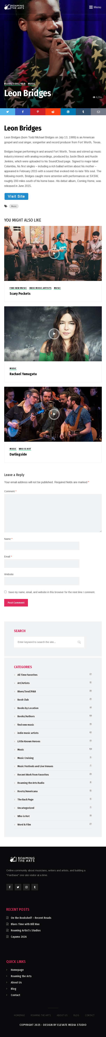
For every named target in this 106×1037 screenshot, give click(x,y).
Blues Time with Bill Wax (25, 924)
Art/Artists (23, 683)
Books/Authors (26, 716)
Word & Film (24, 824)
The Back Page (25, 799)
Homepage (17, 969)
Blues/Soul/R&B (14, 83)
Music (31, 83)
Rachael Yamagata (23, 374)
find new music (18, 288)
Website (8, 574)
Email (8, 556)
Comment (10, 491)
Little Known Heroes (28, 741)
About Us (16, 982)
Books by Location (27, 708)
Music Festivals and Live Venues (35, 766)
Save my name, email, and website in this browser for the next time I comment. (51, 592)
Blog (13, 988)
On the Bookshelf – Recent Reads (31, 917)
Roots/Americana (27, 791)
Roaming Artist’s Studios (26, 930)
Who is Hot (25, 449)
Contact (15, 995)
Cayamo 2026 (19, 936)
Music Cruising (25, 758)
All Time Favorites (27, 674)
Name (8, 539)
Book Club (23, 699)
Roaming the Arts (21, 976)
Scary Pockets (20, 293)
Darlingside (18, 454)
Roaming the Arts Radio (30, 782)
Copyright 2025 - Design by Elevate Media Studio (53, 1024)
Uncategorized (25, 807)
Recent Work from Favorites (33, 774)
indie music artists (40, 288)
